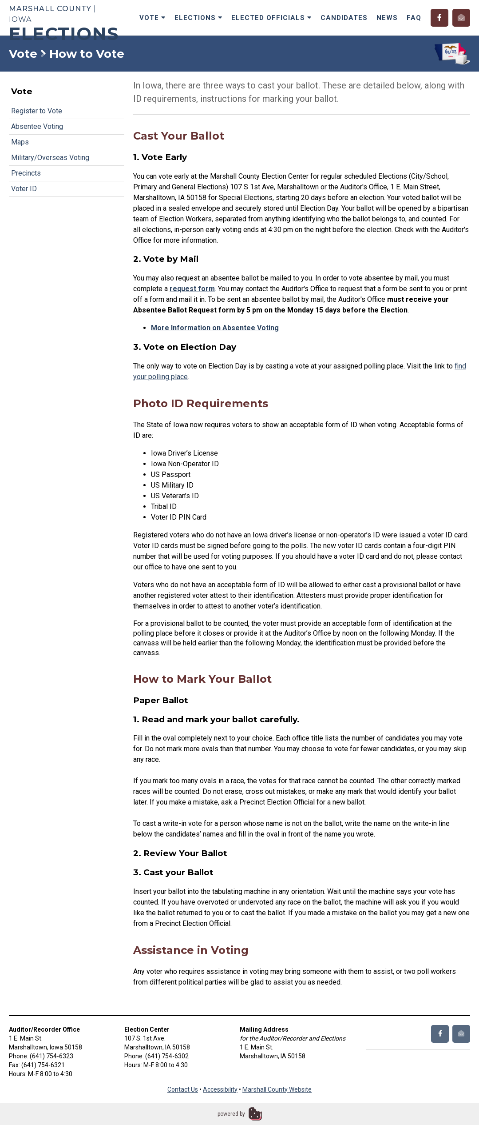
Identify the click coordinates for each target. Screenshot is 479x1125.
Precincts (26, 173)
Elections (198, 18)
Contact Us (182, 1089)
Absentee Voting (37, 126)
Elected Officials (271, 18)
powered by (231, 1114)
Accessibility (220, 1089)
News (387, 18)
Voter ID (24, 188)
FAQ (414, 18)
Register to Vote (36, 111)
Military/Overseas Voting (50, 157)
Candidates (344, 18)
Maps (20, 142)
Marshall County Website (277, 1089)
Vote (152, 18)
